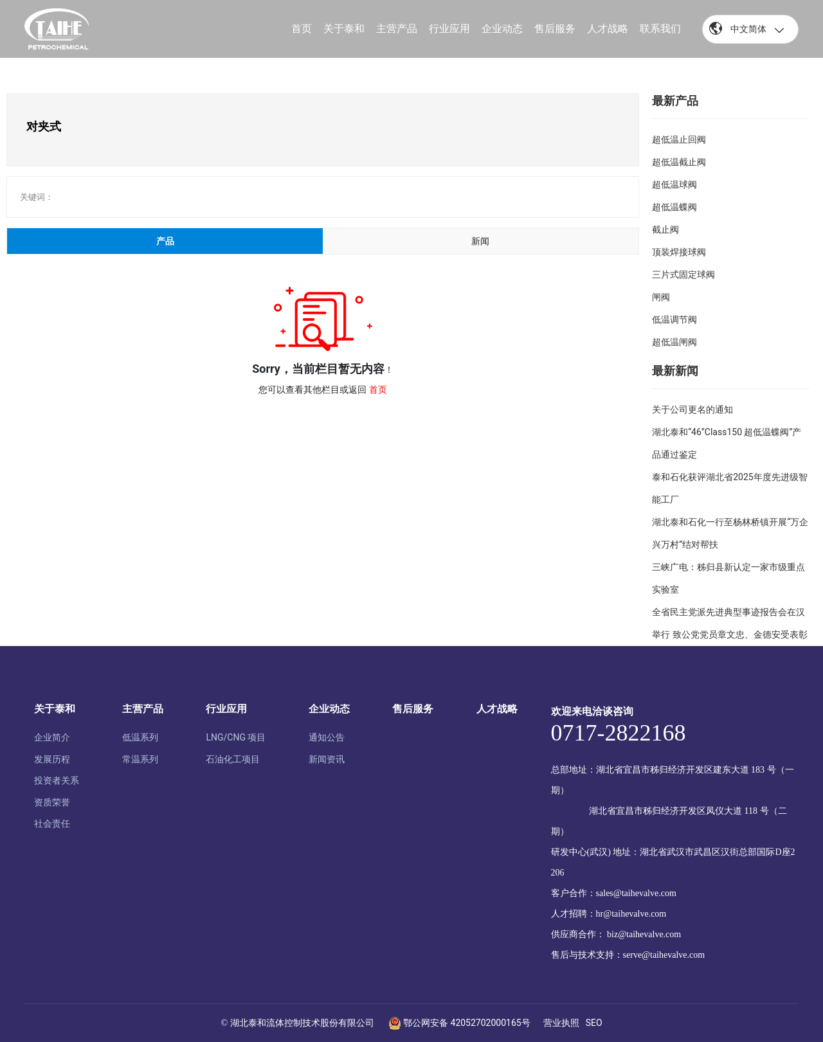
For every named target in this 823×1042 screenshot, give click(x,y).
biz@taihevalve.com (644, 934)
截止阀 (665, 229)
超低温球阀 (674, 184)
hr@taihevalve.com (631, 914)
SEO (594, 1023)
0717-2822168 (618, 733)
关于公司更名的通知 (692, 409)
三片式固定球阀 (683, 274)
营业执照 (561, 1023)
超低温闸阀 (674, 342)
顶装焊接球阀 (679, 252)
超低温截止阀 (679, 162)
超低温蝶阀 (674, 207)
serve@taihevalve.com (664, 955)
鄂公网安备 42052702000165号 (459, 1023)
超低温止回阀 (679, 139)
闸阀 (661, 297)
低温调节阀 (674, 319)
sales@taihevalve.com (636, 893)
